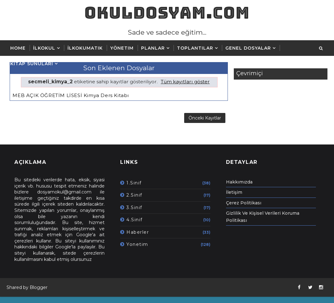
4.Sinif (134, 219)
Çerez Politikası (243, 203)
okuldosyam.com (167, 12)
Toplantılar (195, 48)
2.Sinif (134, 195)
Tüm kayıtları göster (185, 82)
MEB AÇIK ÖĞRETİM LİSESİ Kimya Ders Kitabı (70, 95)
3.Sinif (134, 207)
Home (18, 48)
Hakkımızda (239, 182)
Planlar (153, 48)
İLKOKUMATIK (85, 48)
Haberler (137, 232)
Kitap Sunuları (31, 63)
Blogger (38, 287)
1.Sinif (134, 183)
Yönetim (122, 48)
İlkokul (44, 48)
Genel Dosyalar (248, 48)
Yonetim (137, 244)
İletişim (234, 192)
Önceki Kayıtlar (205, 118)
